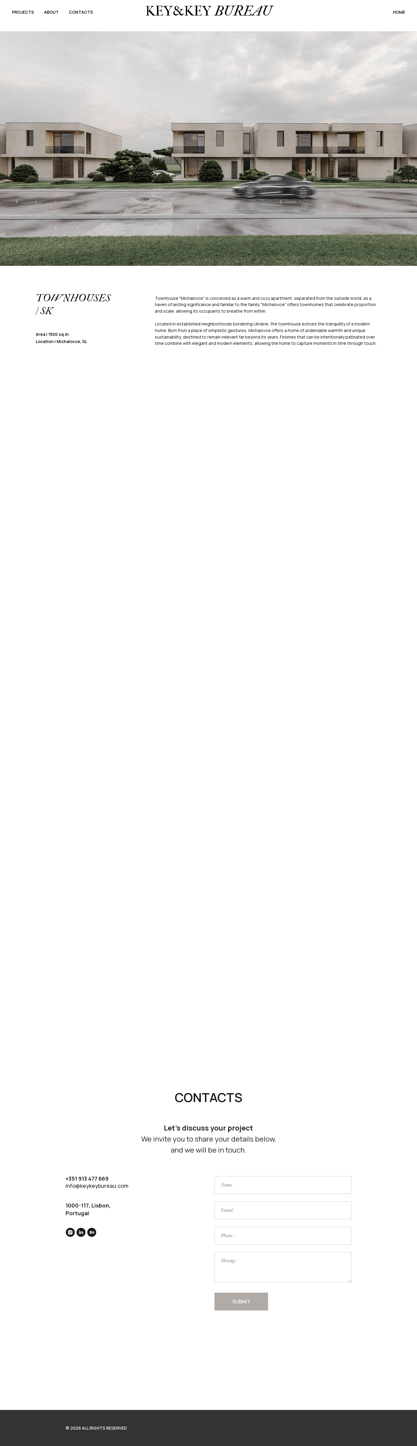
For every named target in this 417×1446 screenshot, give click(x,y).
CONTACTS (81, 12)
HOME (399, 12)
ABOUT (51, 12)
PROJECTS (23, 12)
